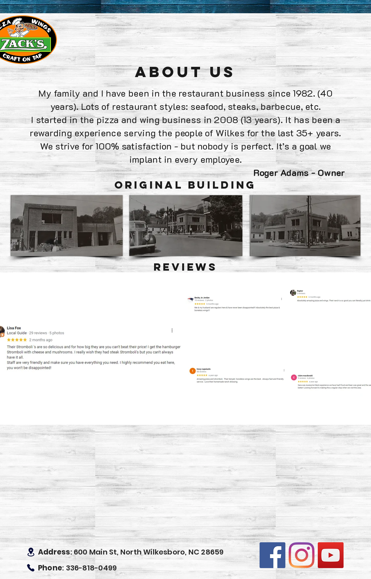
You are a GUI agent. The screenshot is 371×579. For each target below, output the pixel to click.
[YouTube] (331, 555)
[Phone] (30, 567)
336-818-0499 (91, 568)
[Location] (30, 552)
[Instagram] (301, 555)
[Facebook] (272, 555)
